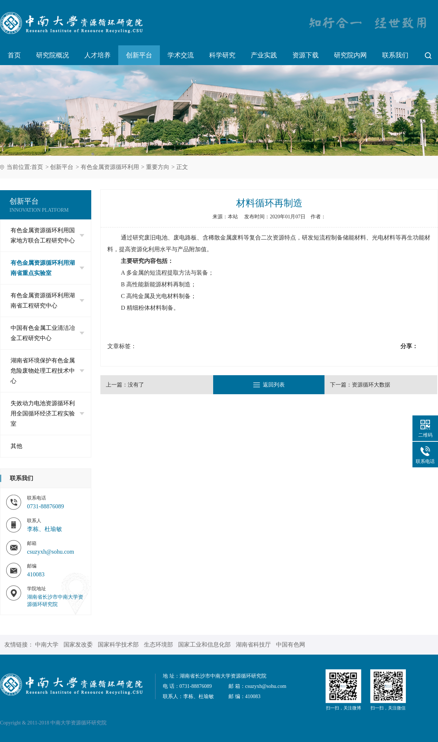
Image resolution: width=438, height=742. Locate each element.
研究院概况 (52, 55)
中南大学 (46, 644)
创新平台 (139, 55)
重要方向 (157, 167)
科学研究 (222, 55)
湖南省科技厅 (253, 644)
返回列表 (269, 385)
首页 (14, 55)
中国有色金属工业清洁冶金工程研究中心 (47, 333)
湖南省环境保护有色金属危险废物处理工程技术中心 (47, 370)
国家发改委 (78, 644)
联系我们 (395, 55)
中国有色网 (290, 644)
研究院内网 (350, 55)
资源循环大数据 (371, 385)
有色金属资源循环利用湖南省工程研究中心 (47, 300)
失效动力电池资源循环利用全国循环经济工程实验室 (47, 413)
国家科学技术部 (118, 644)
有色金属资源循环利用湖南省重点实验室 (47, 268)
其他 (16, 446)
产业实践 (264, 55)
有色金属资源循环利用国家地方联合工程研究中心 (47, 235)
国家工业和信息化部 (204, 644)
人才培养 (97, 55)
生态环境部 (158, 644)
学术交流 (181, 55)
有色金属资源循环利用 (110, 167)
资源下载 (305, 55)
